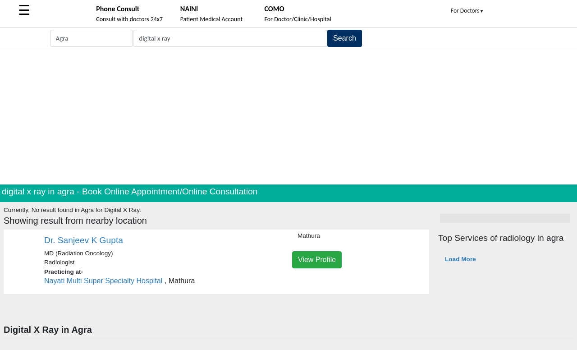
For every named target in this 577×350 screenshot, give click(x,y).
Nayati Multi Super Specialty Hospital (103, 281)
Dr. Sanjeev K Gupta (83, 240)
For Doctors (467, 10)
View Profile (317, 259)
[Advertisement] (288, 117)
